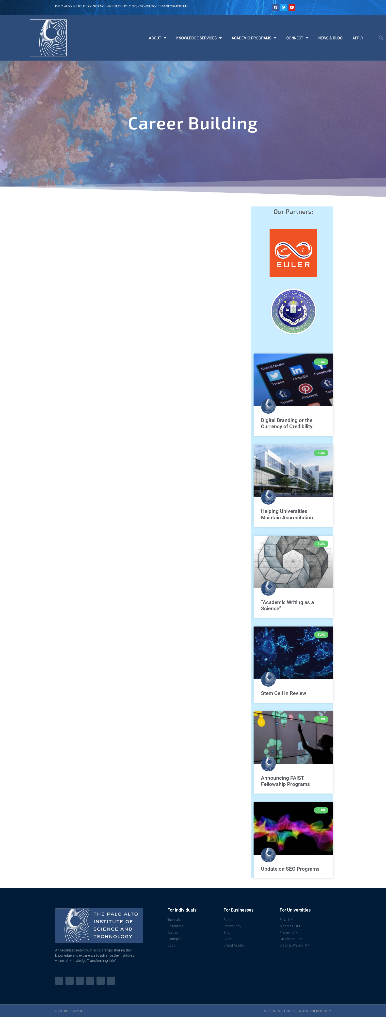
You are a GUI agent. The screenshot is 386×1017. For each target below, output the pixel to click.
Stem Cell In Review (283, 693)
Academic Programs (254, 37)
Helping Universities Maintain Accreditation (287, 514)
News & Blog (330, 38)
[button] (381, 38)
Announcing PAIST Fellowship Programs (285, 781)
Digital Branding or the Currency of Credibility (286, 423)
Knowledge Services (199, 37)
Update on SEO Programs (290, 869)
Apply (358, 38)
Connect (297, 37)
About (157, 37)
